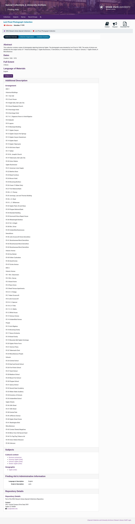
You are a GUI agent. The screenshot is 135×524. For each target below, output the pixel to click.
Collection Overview (11, 37)
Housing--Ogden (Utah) (16, 459)
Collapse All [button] (8, 76)
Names (23, 17)
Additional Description (16, 80)
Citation (107, 25)
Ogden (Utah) (13, 470)
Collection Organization (27, 37)
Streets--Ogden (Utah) (15, 463)
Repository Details (14, 491)
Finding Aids (13, 9)
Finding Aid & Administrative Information (25, 476)
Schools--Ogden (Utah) (16, 461)
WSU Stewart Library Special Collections (18, 31)
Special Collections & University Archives (25, 5)
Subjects (15, 17)
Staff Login (127, 520)
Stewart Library (118, 520)
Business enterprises (15, 457)
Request (114, 25)
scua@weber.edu (12, 508)
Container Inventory (43, 37)
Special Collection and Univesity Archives (100, 520)
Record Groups (32, 17)
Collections (6, 17)
